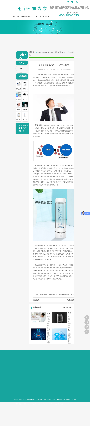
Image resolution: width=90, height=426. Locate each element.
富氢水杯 (38, 125)
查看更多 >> (67, 307)
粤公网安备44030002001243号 (67, 404)
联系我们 (49, 24)
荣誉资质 (41, 24)
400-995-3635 (86, 317)
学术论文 (39, 16)
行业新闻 (22, 65)
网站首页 (16, 16)
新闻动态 (46, 18)
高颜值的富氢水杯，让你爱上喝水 (64, 52)
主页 (38, 52)
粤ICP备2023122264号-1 (47, 404)
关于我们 (24, 16)
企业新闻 (22, 71)
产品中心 (31, 16)
